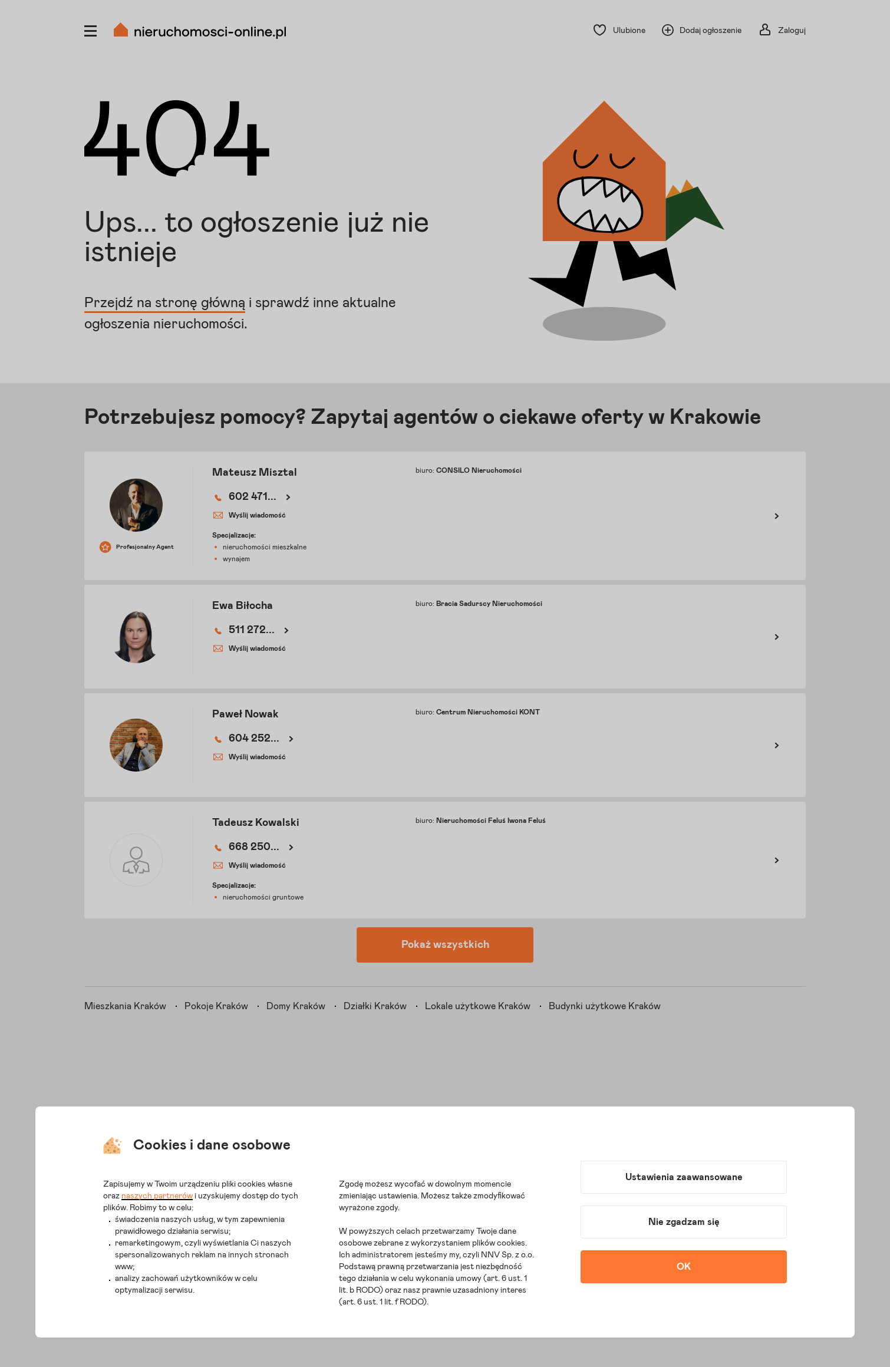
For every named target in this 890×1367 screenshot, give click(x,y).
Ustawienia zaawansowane (684, 1177)
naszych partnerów (157, 1196)
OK (684, 1267)
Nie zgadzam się (684, 1222)
